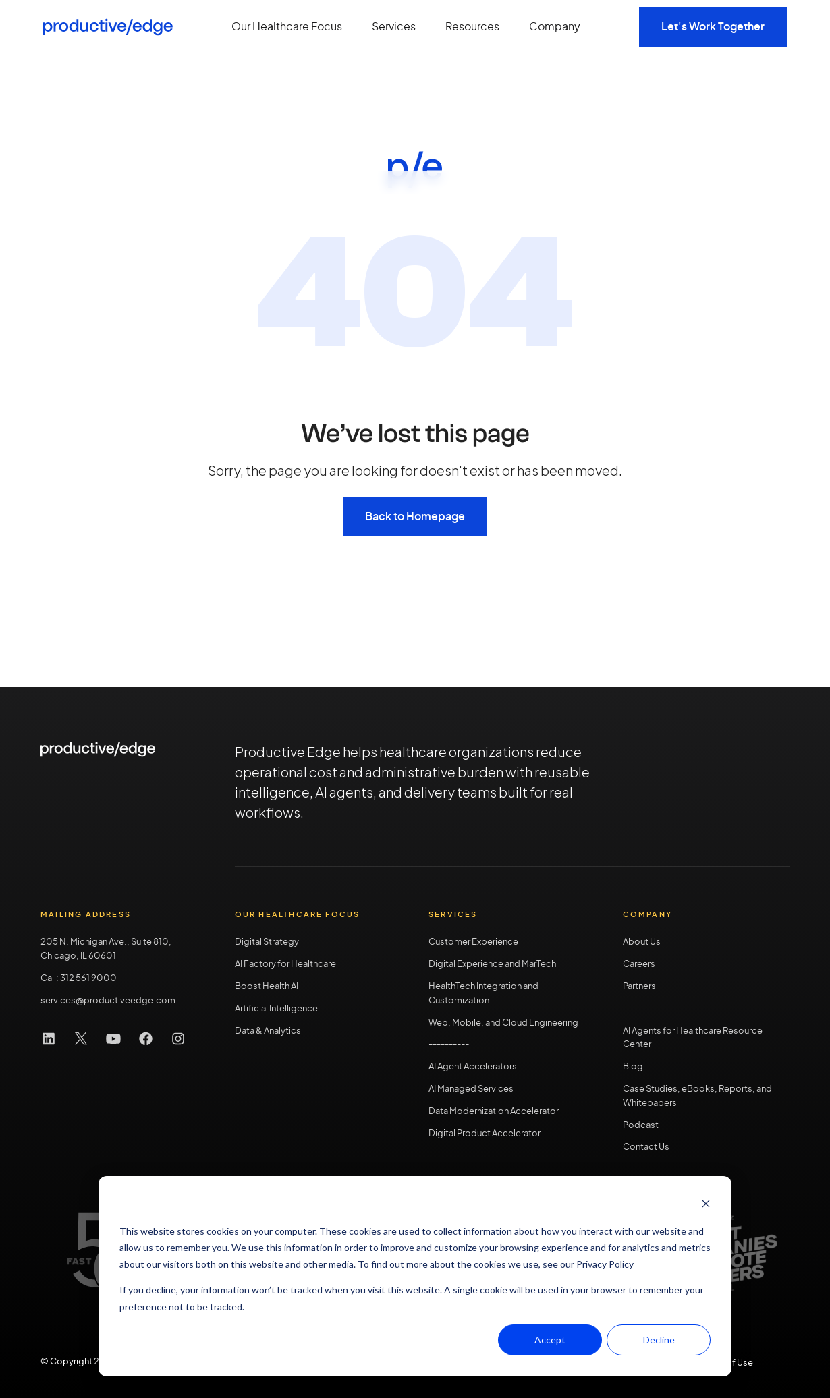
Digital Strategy (267, 942)
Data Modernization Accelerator (493, 1111)
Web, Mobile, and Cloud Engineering (503, 1023)
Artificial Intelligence (276, 1009)
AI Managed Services (471, 1089)
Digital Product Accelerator (484, 1133)
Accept (549, 1339)
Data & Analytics (268, 1031)
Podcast (641, 1125)
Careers (639, 964)
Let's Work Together (713, 27)
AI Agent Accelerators (472, 1067)
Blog (633, 1067)
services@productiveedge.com (107, 1001)
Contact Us (646, 1147)
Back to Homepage (415, 516)
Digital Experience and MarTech (492, 964)
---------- (643, 1009)
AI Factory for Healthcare (285, 964)
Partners (639, 986)
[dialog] (415, 1276)
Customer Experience (473, 942)
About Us (642, 942)
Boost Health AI (266, 986)
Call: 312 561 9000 (78, 978)
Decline (659, 1339)
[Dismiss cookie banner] (706, 1205)
